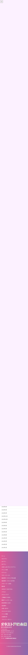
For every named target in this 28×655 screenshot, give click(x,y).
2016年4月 (4, 506)
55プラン (4, 561)
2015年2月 (4, 531)
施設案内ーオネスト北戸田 (8, 581)
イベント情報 (5, 614)
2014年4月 (4, 538)
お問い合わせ (5, 608)
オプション (4, 572)
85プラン (4, 564)
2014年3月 (4, 541)
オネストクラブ (5, 594)
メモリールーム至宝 (6, 583)
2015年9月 (4, 522)
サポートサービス (6, 575)
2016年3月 (4, 509)
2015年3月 (4, 528)
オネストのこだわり (6, 611)
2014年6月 (4, 535)
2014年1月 (4, 547)
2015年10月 (5, 519)
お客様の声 (4, 616)
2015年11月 (5, 516)
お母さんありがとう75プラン (9, 567)
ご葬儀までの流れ (6, 597)
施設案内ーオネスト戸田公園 (9, 578)
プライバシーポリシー (7, 619)
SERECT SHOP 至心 (7, 589)
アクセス (4, 592)
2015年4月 (4, 525)
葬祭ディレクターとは (7, 600)
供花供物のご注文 (6, 603)
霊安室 (3, 586)
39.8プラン (4, 558)
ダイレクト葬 (5, 569)
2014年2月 (4, 544)
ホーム (3, 556)
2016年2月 (4, 513)
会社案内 (4, 605)
